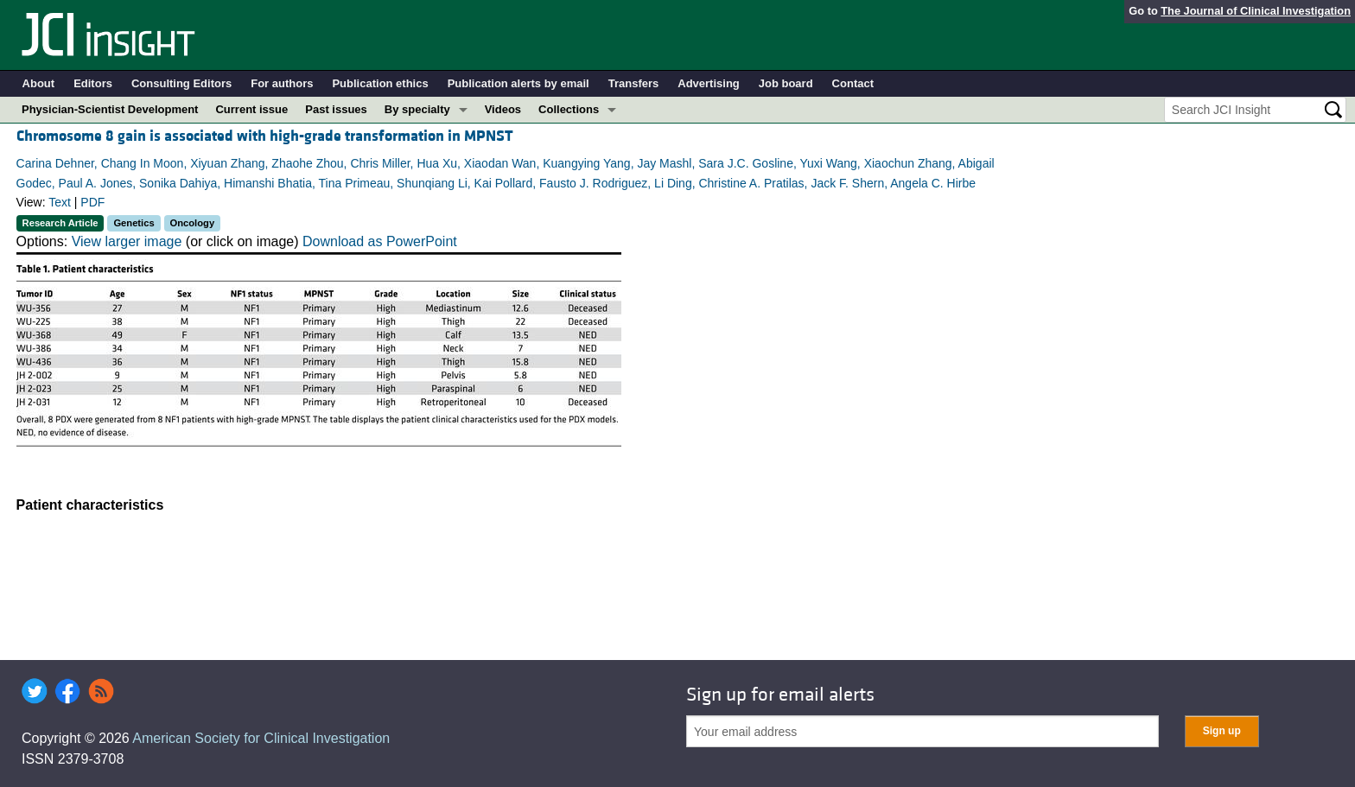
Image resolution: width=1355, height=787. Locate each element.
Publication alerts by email (518, 83)
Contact (853, 83)
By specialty (417, 109)
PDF (92, 202)
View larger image (127, 241)
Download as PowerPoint (379, 241)
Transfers (633, 83)
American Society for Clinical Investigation (261, 738)
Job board (786, 83)
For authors (282, 83)
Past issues (336, 109)
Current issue (251, 109)
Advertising (709, 83)
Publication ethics (380, 83)
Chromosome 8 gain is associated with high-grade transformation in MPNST (264, 136)
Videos (503, 109)
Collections (568, 109)
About (38, 83)
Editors (92, 83)
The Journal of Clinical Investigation (1256, 10)
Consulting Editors (181, 83)
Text (59, 202)
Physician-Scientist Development (110, 109)
